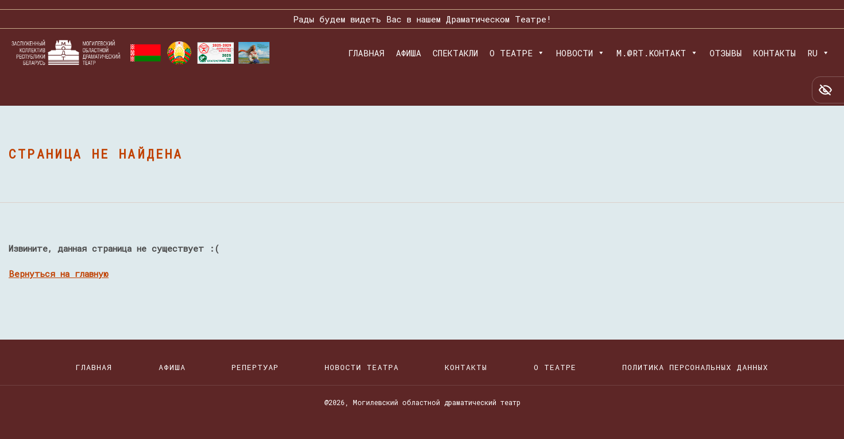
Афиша (408, 53)
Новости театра (362, 367)
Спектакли (455, 53)
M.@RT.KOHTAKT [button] (657, 52)
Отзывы (726, 53)
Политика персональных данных (695, 367)
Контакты (774, 53)
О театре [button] (517, 52)
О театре (555, 367)
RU (818, 52)
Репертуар (255, 367)
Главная (366, 53)
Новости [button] (580, 52)
